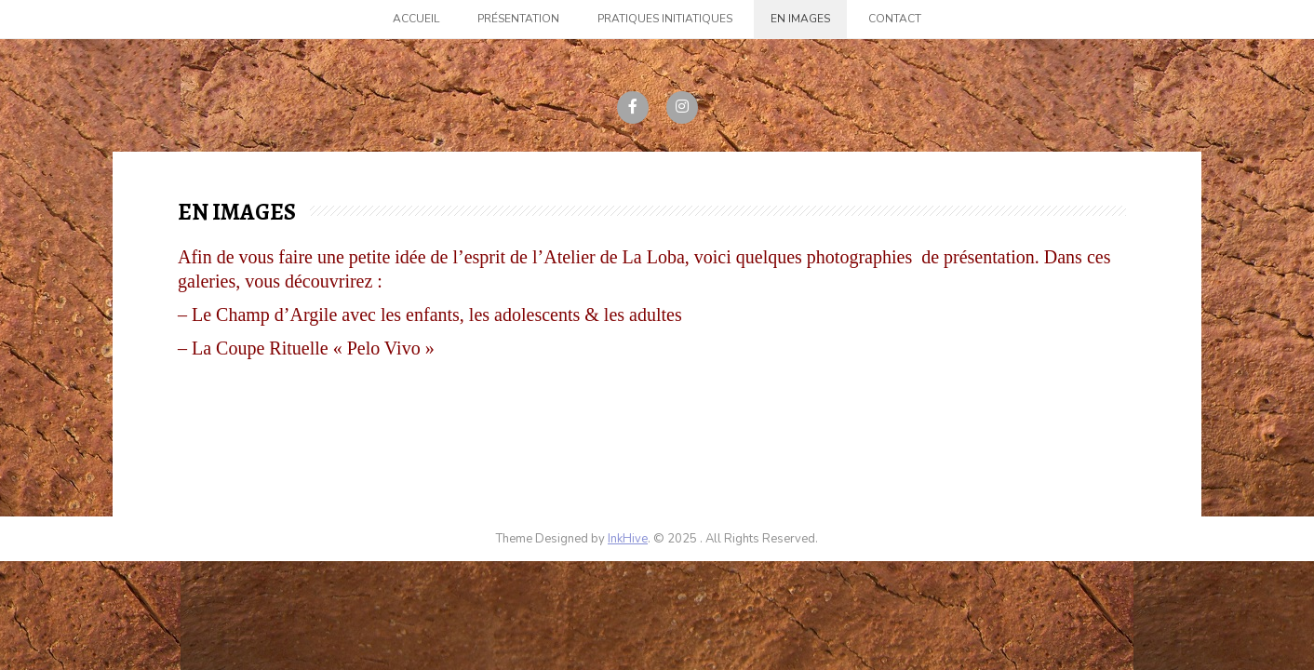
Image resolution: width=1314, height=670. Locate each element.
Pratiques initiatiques (664, 18)
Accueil (416, 18)
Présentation (518, 18)
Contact (894, 18)
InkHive (628, 538)
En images (800, 18)
